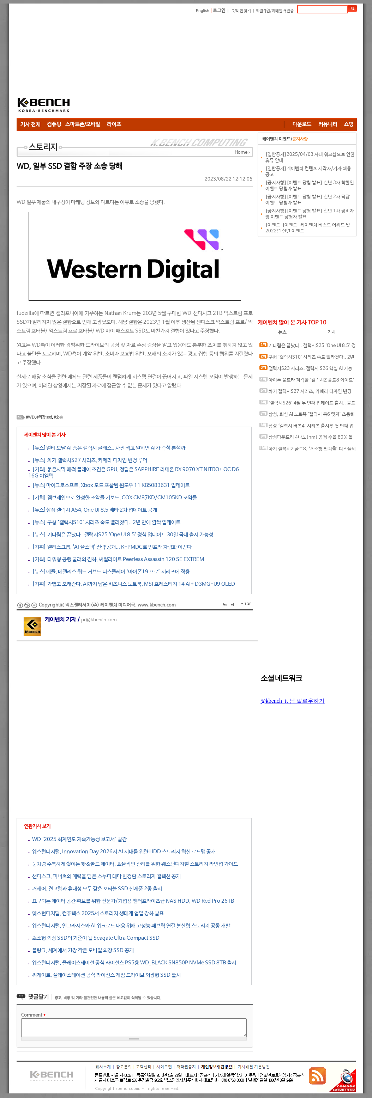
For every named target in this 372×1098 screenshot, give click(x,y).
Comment (33, 1015)
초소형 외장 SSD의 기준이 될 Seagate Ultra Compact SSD (94, 938)
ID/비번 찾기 (240, 11)
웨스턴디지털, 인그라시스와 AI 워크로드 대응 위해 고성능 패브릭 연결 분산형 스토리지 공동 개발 (129, 926)
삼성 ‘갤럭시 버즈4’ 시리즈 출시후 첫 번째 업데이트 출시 (306, 427)
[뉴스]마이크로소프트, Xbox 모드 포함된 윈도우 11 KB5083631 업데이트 (109, 485)
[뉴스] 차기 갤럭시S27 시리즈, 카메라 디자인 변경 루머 (87, 460)
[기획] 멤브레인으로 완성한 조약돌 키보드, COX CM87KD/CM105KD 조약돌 (112, 498)
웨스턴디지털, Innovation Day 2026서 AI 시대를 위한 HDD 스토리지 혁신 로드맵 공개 (122, 852)
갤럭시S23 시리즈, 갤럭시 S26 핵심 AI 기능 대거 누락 (305, 370)
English (202, 11)
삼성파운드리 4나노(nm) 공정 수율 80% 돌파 (306, 439)
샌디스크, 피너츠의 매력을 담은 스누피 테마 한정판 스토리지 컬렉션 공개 (104, 876)
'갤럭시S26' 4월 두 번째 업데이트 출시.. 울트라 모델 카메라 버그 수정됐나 (307, 404)
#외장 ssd (44, 417)
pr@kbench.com (99, 620)
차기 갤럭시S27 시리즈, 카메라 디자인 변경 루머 (305, 393)
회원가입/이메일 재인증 (275, 11)
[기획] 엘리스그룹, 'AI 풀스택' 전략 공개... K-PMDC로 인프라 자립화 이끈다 (110, 547)
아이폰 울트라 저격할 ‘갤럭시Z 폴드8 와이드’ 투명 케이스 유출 (306, 381)
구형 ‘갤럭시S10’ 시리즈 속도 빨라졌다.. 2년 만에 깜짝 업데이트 (306, 359)
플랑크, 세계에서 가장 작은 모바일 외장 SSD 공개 (81, 950)
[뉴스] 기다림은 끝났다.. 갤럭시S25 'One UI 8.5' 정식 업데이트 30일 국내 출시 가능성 (120, 535)
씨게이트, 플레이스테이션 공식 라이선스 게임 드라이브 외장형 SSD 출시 (104, 975)
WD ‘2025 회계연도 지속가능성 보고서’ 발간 (77, 839)
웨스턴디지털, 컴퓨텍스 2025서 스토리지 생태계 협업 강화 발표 (96, 913)
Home (241, 152)
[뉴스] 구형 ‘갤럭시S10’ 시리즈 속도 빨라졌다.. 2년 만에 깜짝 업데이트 (104, 522)
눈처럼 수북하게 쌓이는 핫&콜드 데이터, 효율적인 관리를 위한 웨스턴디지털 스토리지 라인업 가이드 (133, 864)
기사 (332, 332)
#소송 (58, 417)
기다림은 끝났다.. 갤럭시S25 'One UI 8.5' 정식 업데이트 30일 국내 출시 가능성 (307, 347)
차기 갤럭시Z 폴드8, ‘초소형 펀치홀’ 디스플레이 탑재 (307, 450)
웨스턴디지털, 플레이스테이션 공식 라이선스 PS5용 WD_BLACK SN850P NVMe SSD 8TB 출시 (132, 963)
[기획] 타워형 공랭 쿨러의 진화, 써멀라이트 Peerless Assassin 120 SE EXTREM (116, 559)
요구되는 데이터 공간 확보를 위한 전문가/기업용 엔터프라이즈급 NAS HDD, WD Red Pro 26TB (131, 901)
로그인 (219, 10)
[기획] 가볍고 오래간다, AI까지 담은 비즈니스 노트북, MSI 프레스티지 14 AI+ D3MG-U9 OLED (131, 584)
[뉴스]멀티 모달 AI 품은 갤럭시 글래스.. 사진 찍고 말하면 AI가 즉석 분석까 (106, 448)
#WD (30, 417)
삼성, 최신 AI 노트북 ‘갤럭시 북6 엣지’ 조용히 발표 (307, 416)
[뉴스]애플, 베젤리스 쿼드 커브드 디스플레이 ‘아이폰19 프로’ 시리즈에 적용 (109, 572)
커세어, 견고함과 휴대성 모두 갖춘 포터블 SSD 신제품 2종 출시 (95, 889)
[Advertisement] (191, 67)
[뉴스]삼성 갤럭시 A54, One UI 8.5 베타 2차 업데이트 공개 (92, 510)
